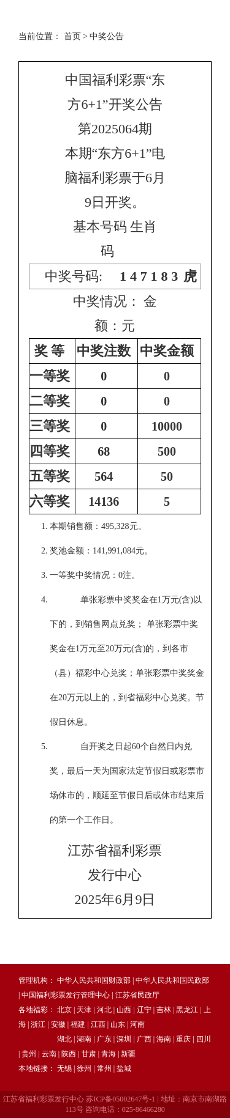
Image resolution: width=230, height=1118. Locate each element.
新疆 (128, 1054)
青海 (108, 1054)
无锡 (64, 1068)
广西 (144, 1039)
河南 (137, 1024)
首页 (72, 36)
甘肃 (89, 1054)
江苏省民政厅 (137, 995)
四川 (203, 1039)
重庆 (183, 1039)
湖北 (64, 1039)
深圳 (124, 1039)
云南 (49, 1054)
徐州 (84, 1068)
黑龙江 (187, 1009)
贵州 (28, 1054)
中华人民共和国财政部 (94, 980)
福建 (78, 1024)
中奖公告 (107, 36)
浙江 (38, 1024)
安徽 (58, 1024)
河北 (104, 1009)
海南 (163, 1039)
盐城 (124, 1068)
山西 (124, 1009)
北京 (64, 1009)
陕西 (68, 1054)
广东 (104, 1039)
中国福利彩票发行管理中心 (65, 995)
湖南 (84, 1039)
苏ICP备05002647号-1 (120, 1099)
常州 (104, 1068)
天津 (84, 1009)
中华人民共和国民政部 (172, 980)
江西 (98, 1024)
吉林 (163, 1009)
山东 (117, 1024)
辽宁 (144, 1009)
